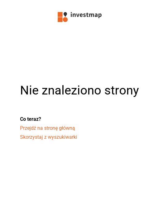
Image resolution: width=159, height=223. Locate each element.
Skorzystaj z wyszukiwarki (48, 137)
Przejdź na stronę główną (47, 128)
